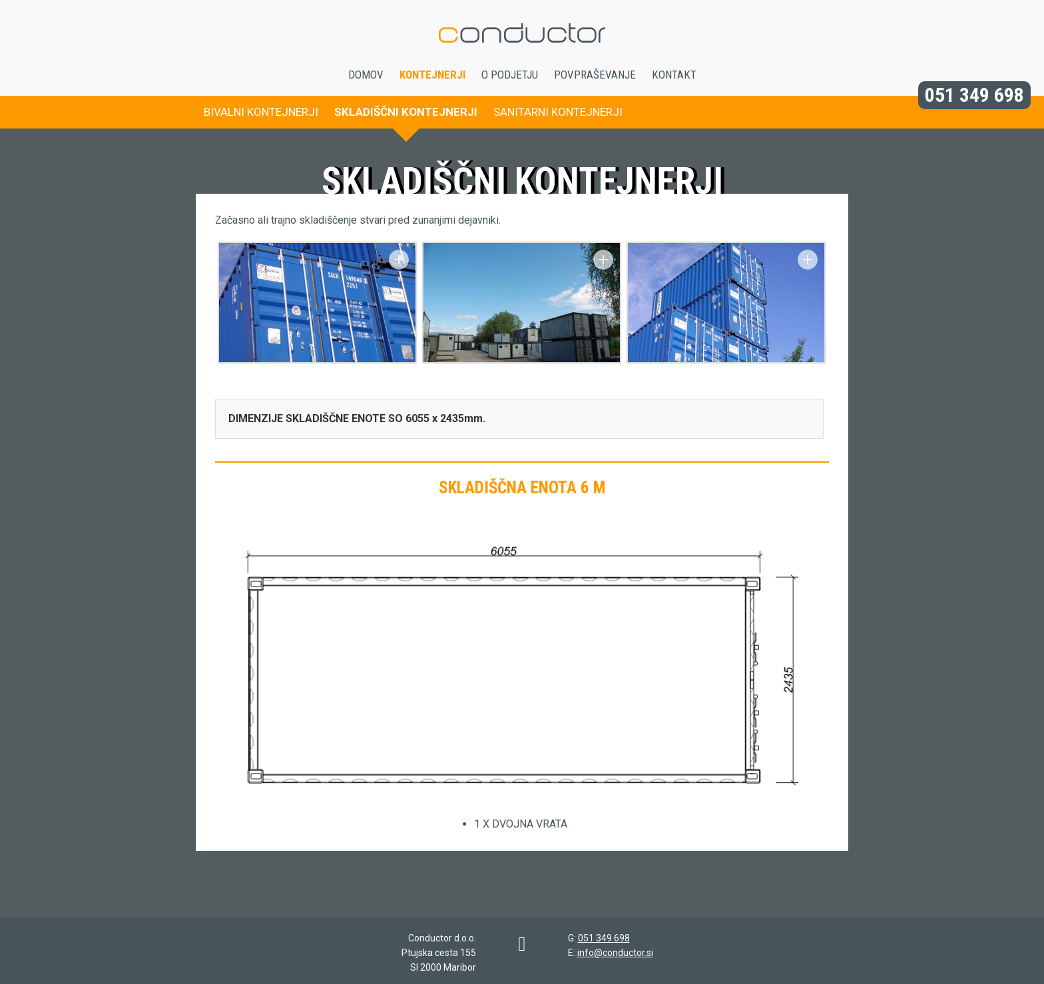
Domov (366, 74)
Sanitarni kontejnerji (558, 112)
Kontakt (674, 74)
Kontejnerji (432, 74)
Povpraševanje (595, 74)
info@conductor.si (615, 952)
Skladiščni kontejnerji (405, 112)
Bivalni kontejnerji (261, 112)
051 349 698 (974, 95)
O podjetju (509, 74)
